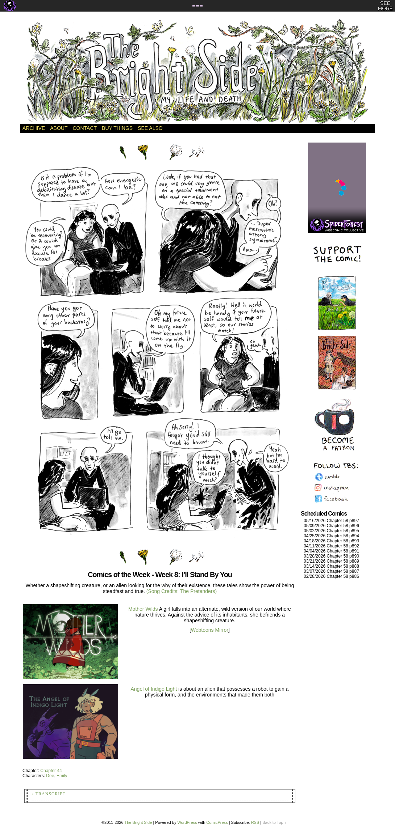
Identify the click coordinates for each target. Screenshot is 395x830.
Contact (84, 128)
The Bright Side (197, 71)
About (58, 128)
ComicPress (217, 822)
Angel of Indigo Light (154, 689)
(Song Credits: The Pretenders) (181, 591)
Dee (50, 775)
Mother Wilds (143, 609)
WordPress (187, 822)
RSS (255, 822)
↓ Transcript (49, 793)
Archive (33, 128)
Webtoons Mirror (209, 630)
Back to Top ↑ (274, 822)
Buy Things (117, 128)
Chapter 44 (51, 770)
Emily (62, 775)
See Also (150, 128)
